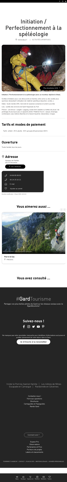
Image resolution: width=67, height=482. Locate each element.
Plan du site (30, 461)
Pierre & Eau (9, 256)
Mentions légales (41, 461)
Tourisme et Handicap (10, 461)
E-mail (12, 184)
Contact (22, 461)
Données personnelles (56, 461)
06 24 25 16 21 (15, 180)
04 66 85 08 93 (15, 175)
